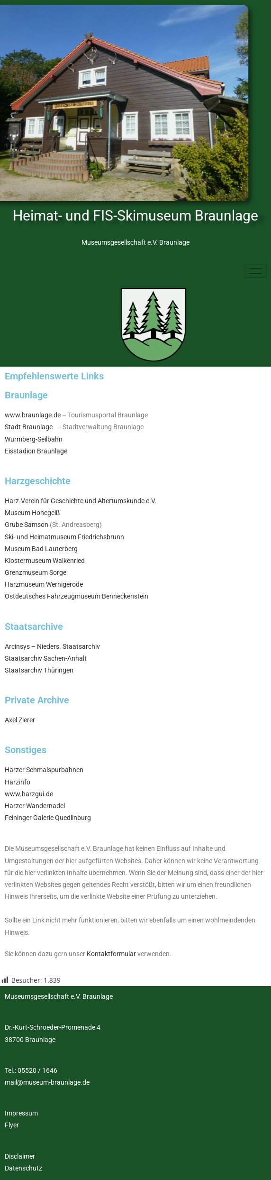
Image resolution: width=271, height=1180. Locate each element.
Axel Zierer (20, 720)
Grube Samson (26, 524)
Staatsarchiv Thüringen (39, 670)
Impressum (21, 1113)
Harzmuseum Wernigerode (44, 584)
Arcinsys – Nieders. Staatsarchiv (52, 646)
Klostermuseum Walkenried (45, 560)
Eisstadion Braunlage (36, 451)
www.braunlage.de (33, 415)
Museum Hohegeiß (32, 512)
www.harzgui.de (29, 794)
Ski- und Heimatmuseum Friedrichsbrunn (64, 537)
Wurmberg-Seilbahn (34, 439)
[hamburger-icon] (255, 271)
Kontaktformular (111, 954)
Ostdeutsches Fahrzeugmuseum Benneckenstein (76, 596)
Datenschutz (23, 1168)
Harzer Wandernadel (35, 806)
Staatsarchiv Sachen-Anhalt (46, 658)
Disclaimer (20, 1156)
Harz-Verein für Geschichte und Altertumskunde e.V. (80, 501)
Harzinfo (17, 782)
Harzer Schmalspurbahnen (44, 770)
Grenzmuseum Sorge (35, 572)
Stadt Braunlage (29, 427)
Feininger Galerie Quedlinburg (48, 817)
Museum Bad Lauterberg (41, 549)
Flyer (12, 1125)
